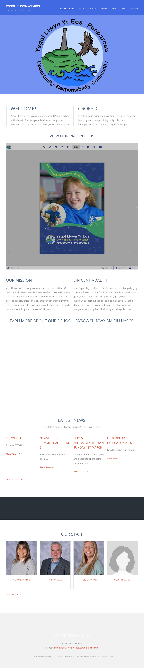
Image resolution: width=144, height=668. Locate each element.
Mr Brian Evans (55, 580)
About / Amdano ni (87, 8)
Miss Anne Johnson (21, 580)
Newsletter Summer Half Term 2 (54, 442)
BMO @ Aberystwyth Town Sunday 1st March (88, 442)
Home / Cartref (67, 8)
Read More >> (13, 453)
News (114, 8)
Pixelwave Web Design (102, 656)
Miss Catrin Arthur (122, 580)
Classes (103, 8)
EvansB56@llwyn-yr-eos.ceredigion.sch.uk (76, 647)
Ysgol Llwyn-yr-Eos (23, 6)
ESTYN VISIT (14, 438)
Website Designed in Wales (76, 656)
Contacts (134, 8)
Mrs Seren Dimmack (89, 580)
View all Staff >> (14, 594)
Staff (123, 8)
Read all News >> (15, 479)
